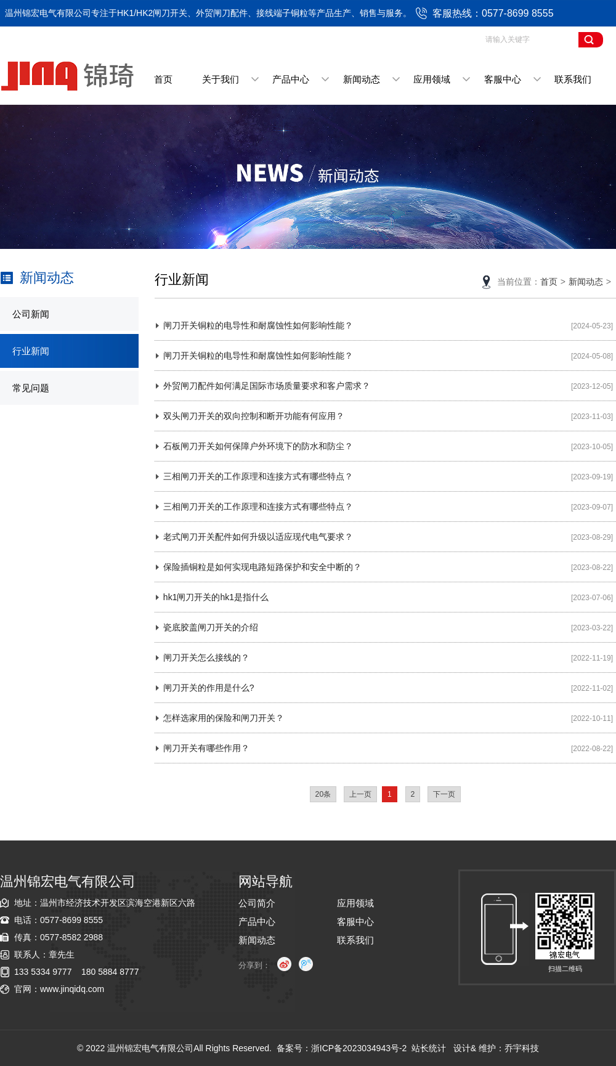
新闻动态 (361, 79)
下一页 (444, 794)
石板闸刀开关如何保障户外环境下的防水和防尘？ (258, 446)
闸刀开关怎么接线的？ (206, 657)
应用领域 (431, 79)
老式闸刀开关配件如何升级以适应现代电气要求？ (258, 537)
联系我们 (572, 79)
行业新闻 (30, 351)
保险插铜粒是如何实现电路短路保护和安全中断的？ (262, 567)
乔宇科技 (522, 1048)
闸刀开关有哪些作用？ (206, 748)
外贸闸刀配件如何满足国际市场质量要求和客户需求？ (266, 386)
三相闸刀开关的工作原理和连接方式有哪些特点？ (258, 476)
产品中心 (290, 79)
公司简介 (256, 903)
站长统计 (428, 1048)
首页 (163, 79)
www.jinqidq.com (72, 989)
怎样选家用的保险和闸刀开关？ (223, 718)
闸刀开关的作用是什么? (208, 688)
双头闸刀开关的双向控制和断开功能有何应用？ (253, 416)
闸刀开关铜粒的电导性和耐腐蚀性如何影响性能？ (258, 325)
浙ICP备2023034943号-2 (359, 1048)
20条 (323, 794)
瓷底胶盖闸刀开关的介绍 (210, 627)
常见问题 (30, 388)
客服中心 (502, 79)
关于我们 (220, 79)
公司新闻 (30, 314)
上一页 (360, 794)
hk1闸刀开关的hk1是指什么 (216, 597)
